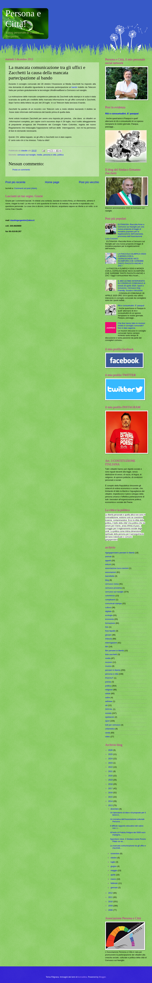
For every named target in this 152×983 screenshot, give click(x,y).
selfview (108, 701)
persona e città (49, 155)
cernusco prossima (113, 588)
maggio (114, 870)
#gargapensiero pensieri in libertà (119, 553)
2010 (110, 901)
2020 (110, 775)
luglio (113, 862)
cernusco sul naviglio (26, 155)
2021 (110, 771)
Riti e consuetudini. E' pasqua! (122, 113)
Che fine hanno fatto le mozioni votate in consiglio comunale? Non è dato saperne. (131, 325)
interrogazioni (111, 643)
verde (107, 733)
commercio (110, 595)
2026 (110, 750)
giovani (108, 635)
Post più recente (15, 182)
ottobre (114, 858)
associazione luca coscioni (117, 568)
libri (106, 646)
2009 (110, 906)
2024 (110, 758)
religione (109, 689)
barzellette (109, 576)
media (39, 155)
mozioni (108, 662)
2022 (110, 767)
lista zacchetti (111, 654)
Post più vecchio (89, 182)
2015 (110, 797)
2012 (110, 893)
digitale (108, 611)
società (108, 713)
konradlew (82, 977)
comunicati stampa (113, 603)
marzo (114, 879)
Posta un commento (21, 170)
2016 (110, 792)
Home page (52, 182)
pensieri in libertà (112, 670)
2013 (110, 805)
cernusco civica (112, 584)
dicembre (115, 809)
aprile (113, 875)
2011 (110, 897)
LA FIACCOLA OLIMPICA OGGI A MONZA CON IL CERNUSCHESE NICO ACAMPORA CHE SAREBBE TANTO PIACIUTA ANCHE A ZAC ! (132, 260)
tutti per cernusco (112, 725)
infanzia (108, 639)
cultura (108, 607)
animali (108, 556)
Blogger (102, 977)
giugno (114, 866)
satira (107, 697)
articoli (108, 564)
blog (107, 580)
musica (108, 666)
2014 (110, 801)
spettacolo (109, 717)
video (107, 736)
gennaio (114, 887)
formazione (110, 623)
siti (106, 705)
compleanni (110, 599)
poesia (108, 682)
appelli (108, 560)
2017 (110, 788)
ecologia (109, 615)
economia (109, 619)
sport (107, 721)
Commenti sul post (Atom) (25, 188)
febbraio (114, 883)
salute (107, 693)
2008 (110, 910)
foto (106, 627)
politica (60, 155)
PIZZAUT (109, 678)
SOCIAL (108, 709)
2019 (110, 780)
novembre (115, 853)
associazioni (110, 572)
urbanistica (110, 729)
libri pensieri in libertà (114, 650)
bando (74, 87)
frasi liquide (110, 631)
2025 (110, 754)
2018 (110, 784)
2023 (110, 763)
